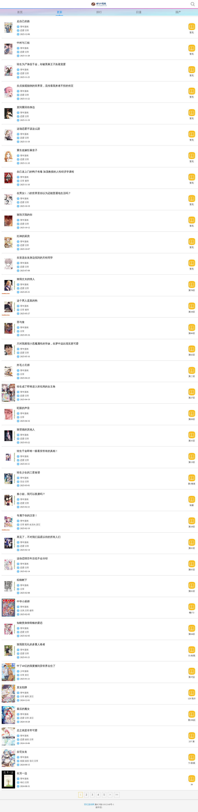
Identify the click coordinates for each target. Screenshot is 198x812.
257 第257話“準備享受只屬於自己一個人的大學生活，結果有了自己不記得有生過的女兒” (192, 741)
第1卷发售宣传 (191, 483)
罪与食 (21, 322)
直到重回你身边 (26, 107)
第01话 (192, 548)
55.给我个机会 (191, 655)
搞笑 (27, 739)
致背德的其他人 (26, 429)
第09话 (192, 419)
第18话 (192, 526)
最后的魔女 (23, 708)
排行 (99, 12)
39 (192, 784)
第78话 (192, 290)
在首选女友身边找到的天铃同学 (35, 257)
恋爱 (22, 30)
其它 (38, 524)
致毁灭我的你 (24, 214)
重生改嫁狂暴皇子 (27, 150)
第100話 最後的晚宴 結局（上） (192, 720)
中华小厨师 (23, 601)
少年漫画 (24, 671)
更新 (59, 12)
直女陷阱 (22, 687)
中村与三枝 (23, 42)
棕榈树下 (22, 580)
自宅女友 (22, 751)
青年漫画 (24, 26)
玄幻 (31, 761)
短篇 (192, 505)
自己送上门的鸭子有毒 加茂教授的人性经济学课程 (45, 171)
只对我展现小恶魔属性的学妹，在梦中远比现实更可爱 (48, 343)
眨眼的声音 (23, 408)
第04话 (192, 634)
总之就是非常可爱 (27, 730)
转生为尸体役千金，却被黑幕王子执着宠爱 (41, 64)
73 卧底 (191, 763)
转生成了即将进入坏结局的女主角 (36, 386)
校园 (22, 761)
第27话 (192, 398)
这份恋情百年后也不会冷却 (32, 558)
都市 (27, 181)
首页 (20, 12)
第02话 (192, 355)
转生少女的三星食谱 (28, 472)
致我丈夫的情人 (26, 279)
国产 (178, 12)
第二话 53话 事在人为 (191, 376)
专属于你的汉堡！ (27, 515)
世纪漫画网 (89, 804)
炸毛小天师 (23, 365)
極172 (191, 612)
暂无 (192, 32)
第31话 (192, 441)
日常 (27, 30)
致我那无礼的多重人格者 (31, 644)
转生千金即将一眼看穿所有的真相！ (37, 451)
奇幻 (22, 782)
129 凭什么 (192, 698)
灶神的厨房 (23, 236)
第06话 (192, 333)
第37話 (192, 677)
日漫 (138, 12)
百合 (22, 481)
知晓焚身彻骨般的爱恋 (30, 623)
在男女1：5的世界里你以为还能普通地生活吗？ (44, 193)
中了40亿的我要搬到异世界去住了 (36, 666)
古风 (22, 610)
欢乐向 (32, 524)
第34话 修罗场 (192, 312)
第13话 (192, 462)
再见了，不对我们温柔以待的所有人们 (39, 537)
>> (117, 794)
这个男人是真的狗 (27, 300)
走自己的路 (23, 21)
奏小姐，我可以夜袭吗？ (31, 494)
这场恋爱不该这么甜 (28, 128)
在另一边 (22, 773)
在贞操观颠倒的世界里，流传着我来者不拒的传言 (45, 85)
